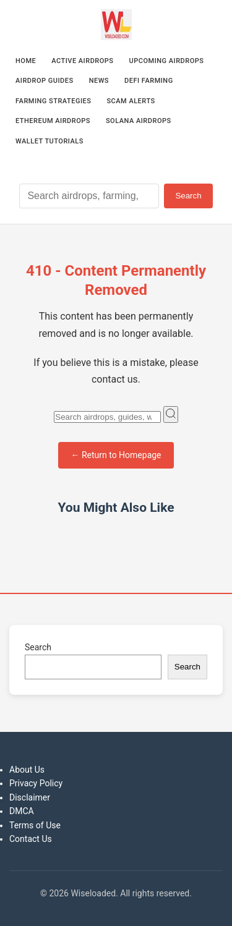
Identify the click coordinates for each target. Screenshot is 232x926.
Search (188, 195)
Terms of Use (35, 825)
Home (25, 61)
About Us (27, 770)
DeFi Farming (148, 81)
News (99, 81)
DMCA (21, 811)
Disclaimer (29, 797)
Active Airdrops (82, 61)
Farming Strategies (53, 101)
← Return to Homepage (116, 455)
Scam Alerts (130, 101)
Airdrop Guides (44, 81)
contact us (115, 379)
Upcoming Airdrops (166, 61)
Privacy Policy (35, 783)
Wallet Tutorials (49, 141)
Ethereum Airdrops (52, 121)
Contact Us (30, 839)
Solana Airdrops (138, 121)
